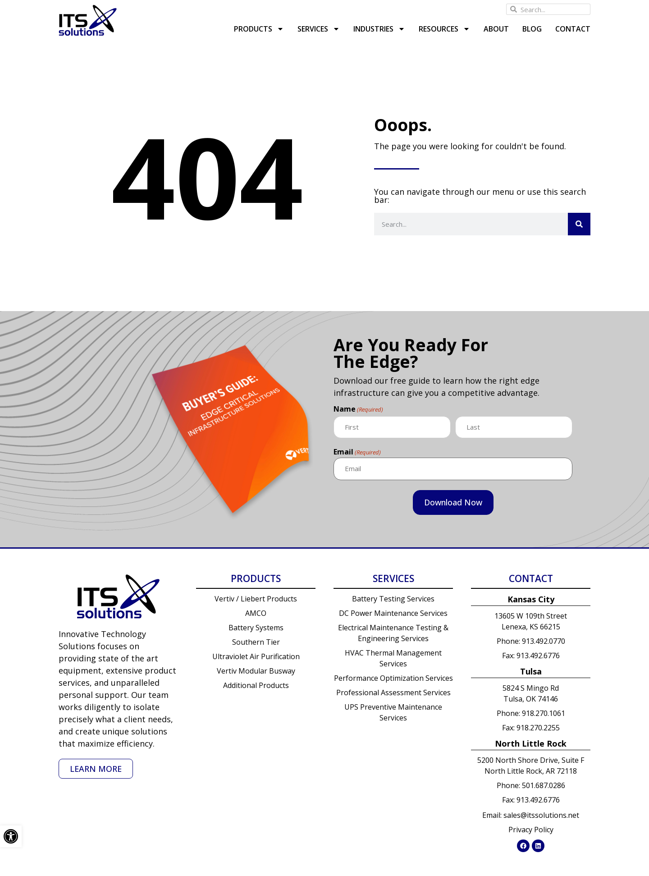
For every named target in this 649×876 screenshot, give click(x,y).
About (496, 29)
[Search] (579, 224)
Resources (444, 29)
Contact (572, 29)
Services (318, 29)
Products (259, 29)
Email (357, 451)
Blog (532, 29)
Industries (379, 29)
